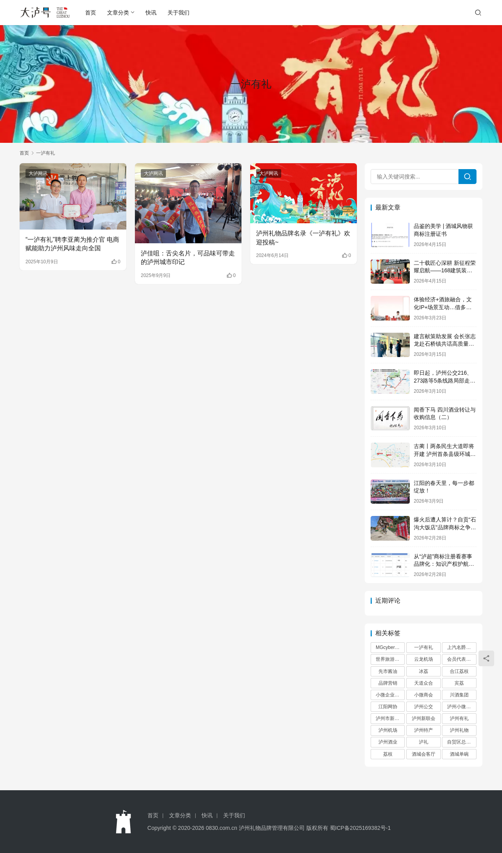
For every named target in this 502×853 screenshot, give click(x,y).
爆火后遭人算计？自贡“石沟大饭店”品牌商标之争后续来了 (445, 527)
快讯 (151, 12)
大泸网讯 (38, 173)
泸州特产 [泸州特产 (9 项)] (423, 730)
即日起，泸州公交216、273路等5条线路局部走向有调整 (444, 380)
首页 (90, 12)
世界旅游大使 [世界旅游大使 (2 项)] (390, 659)
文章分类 (118, 12)
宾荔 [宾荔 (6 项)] (459, 683)
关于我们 (178, 12)
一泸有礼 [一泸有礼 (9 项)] (423, 647)
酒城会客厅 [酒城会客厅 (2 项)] (423, 754)
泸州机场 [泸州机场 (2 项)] (387, 730)
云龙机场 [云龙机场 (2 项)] (423, 659)
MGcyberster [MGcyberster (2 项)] (389, 647)
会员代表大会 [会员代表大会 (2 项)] (461, 659)
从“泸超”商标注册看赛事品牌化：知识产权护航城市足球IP (444, 564)
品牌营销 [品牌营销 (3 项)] (387, 683)
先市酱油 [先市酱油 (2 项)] (387, 671)
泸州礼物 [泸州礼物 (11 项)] (459, 730)
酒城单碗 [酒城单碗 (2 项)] (459, 754)
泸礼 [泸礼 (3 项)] (423, 742)
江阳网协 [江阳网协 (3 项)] (387, 706)
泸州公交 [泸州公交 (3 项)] (423, 706)
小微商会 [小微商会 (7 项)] (423, 695)
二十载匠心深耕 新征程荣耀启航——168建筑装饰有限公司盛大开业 (445, 270)
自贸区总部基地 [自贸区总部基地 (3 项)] (461, 742)
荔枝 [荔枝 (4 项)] (388, 754)
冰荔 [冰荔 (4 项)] (423, 671)
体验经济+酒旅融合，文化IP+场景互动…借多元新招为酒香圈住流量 (443, 307)
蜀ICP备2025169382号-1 (360, 828)
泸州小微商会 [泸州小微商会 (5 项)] (461, 706)
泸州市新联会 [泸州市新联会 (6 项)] (390, 718)
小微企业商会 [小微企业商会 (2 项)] (390, 695)
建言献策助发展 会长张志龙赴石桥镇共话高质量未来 (445, 344)
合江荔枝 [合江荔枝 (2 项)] (459, 671)
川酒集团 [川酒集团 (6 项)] (459, 695)
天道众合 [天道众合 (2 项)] (423, 683)
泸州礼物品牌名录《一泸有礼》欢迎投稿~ (303, 237)
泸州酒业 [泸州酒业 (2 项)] (387, 742)
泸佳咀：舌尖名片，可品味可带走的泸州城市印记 (188, 257)
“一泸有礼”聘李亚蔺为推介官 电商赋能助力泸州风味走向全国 (72, 244)
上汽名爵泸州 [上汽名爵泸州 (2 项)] (461, 647)
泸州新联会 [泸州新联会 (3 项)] (423, 718)
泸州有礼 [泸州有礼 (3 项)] (459, 718)
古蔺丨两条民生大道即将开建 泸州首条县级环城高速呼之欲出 (445, 454)
